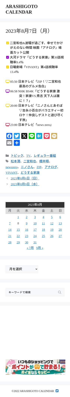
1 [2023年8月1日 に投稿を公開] (18, 217)
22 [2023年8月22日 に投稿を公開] (18, 236)
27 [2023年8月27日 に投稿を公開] (60, 236)
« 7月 (30, 248)
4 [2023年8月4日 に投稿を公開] (43, 217)
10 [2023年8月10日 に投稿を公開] (35, 223)
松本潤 (15, 161)
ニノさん (27, 167)
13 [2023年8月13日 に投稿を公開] (60, 223)
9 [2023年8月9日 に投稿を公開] (26, 223)
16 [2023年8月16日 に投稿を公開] (26, 229)
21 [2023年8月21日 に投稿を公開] (9, 236)
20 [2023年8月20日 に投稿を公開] (60, 229)
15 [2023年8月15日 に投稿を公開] (18, 229)
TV (28, 156)
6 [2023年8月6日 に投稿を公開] (60, 217)
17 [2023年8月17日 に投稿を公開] (35, 229)
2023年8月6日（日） (25, 178)
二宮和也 (29, 161)
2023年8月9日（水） (25, 184)
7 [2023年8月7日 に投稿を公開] (10, 223)
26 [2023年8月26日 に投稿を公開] (51, 236)
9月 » (39, 248)
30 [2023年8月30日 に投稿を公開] (26, 242)
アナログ (51, 167)
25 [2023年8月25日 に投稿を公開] (43, 236)
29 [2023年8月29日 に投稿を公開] (18, 242)
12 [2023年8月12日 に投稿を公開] (51, 223)
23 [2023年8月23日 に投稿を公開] (26, 236)
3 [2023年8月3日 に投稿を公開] (35, 217)
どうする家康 (30, 172)
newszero (12, 167)
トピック (17, 156)
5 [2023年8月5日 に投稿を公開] (52, 217)
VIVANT (11, 172)
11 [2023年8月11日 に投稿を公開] (43, 223)
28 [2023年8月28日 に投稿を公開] (9, 242)
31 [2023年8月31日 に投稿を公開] (35, 242)
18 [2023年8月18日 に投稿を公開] (43, 229)
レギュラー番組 (45, 156)
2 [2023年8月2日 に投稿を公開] (26, 217)
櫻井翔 (44, 161)
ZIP (39, 167)
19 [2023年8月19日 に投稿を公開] (51, 229)
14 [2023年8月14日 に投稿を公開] (9, 229)
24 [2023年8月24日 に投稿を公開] (35, 236)
